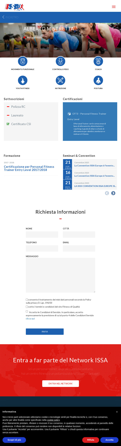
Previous (107, 193)
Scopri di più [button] (14, 440)
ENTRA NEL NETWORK (60, 383)
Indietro (12, 17)
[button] (116, 411)
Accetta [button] (109, 440)
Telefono (31, 242)
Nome (29, 228)
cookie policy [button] (53, 420)
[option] (90, 119)
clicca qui (30, 318)
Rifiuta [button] (90, 440)
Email (66, 242)
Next (113, 193)
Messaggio (32, 256)
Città (66, 228)
